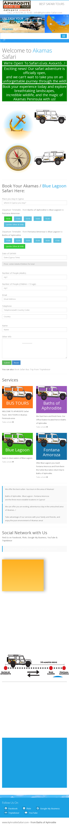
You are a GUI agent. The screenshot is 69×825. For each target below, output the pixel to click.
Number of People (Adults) (14, 273)
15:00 (37, 240)
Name (5, 325)
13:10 (28, 218)
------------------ (34, 348)
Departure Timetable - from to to (33, 212)
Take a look (7, 422)
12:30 (18, 240)
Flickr (26, 808)
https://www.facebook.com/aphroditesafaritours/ (31, 548)
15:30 (47, 218)
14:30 (37, 218)
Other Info (6, 336)
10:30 (8, 218)
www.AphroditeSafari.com (15, 822)
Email (4, 295)
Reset (16, 362)
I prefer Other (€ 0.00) (14, 224)
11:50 (18, 218)
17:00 (57, 240)
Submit (7, 362)
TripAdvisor (11, 812)
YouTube (31, 812)
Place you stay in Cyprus (13, 199)
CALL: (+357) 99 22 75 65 (19, 12)
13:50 (28, 240)
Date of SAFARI (9, 253)
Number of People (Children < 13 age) (19, 284)
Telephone (7, 306)
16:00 (47, 240)
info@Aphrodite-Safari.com (48, 12)
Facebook (10, 808)
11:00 (8, 240)
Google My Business (48, 808)
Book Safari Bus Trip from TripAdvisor (32, 369)
